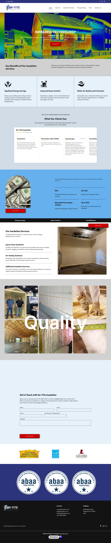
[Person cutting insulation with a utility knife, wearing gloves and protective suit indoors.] (89, 302)
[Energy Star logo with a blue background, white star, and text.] (55, 453)
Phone (21, 413)
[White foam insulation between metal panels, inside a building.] (55, 302)
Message (22, 419)
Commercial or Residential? (52, 413)
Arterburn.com (64, 533)
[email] (102, 1)
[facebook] (104, 1)
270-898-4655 (43, 399)
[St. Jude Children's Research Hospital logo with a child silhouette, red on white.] (82, 453)
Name (21, 407)
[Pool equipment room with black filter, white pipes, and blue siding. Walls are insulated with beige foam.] (21, 336)
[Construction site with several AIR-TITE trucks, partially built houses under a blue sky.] (21, 302)
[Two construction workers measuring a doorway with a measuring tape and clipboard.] (55, 336)
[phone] (100, 1)
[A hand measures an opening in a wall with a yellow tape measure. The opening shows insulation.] (89, 336)
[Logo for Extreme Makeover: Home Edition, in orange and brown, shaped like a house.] (29, 453)
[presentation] (30, 430)
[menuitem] (50, 8)
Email (58, 407)
